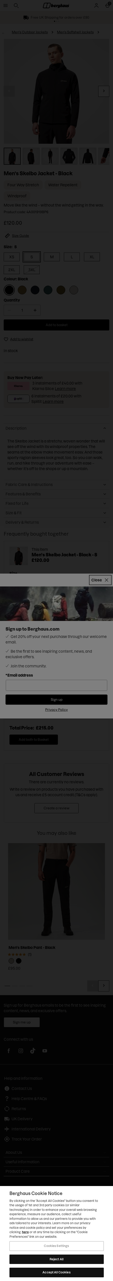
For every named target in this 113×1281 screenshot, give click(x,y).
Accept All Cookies (56, 1272)
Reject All (56, 1259)
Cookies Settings (56, 1245)
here (25, 1232)
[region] (56, 1233)
